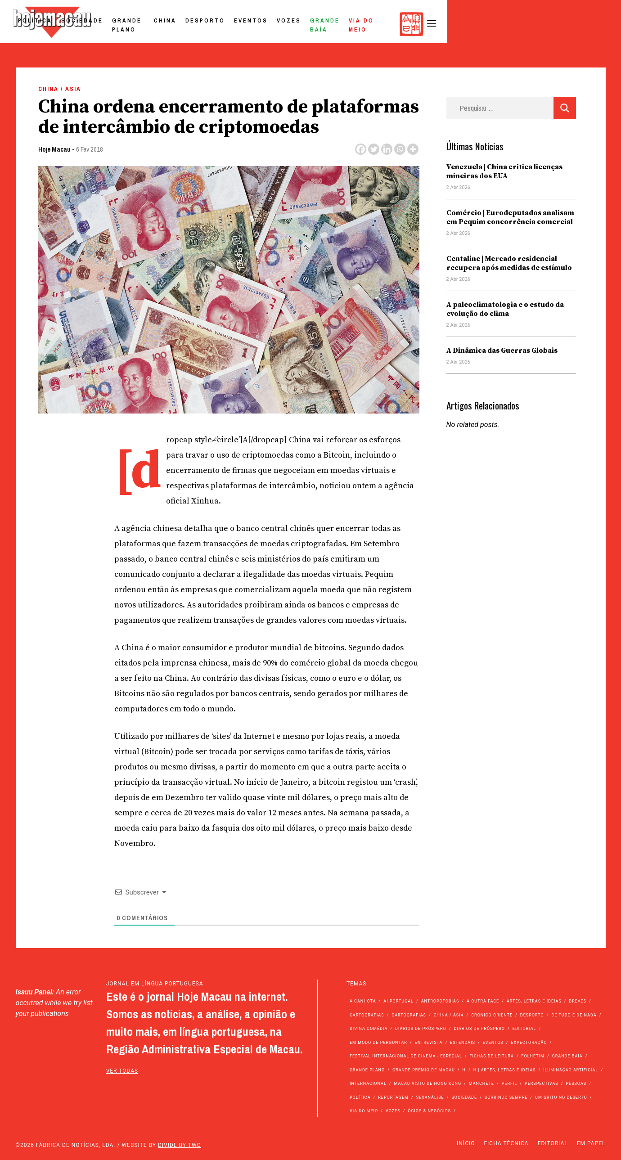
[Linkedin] (386, 149)
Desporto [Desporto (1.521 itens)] (532, 1015)
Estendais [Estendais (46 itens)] (462, 1042)
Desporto (336, 24)
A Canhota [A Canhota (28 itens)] (363, 1001)
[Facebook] (360, 149)
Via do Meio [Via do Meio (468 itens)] (364, 1111)
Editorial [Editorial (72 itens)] (524, 1028)
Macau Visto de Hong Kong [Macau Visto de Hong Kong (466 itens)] (427, 1083)
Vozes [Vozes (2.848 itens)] (393, 1111)
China (295, 24)
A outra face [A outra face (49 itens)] (483, 1001)
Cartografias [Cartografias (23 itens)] (409, 1015)
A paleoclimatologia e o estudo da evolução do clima (505, 309)
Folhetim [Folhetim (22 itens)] (533, 1056)
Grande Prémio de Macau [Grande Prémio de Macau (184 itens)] (423, 1070)
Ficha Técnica (506, 1143)
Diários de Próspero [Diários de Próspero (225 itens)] (420, 1028)
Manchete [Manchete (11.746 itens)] (481, 1083)
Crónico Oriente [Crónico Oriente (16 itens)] (492, 1015)
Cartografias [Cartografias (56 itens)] (367, 1015)
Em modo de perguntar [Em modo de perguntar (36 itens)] (378, 1042)
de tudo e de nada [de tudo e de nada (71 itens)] (573, 1015)
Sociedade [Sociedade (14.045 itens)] (464, 1097)
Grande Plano (247, 24)
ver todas (122, 1071)
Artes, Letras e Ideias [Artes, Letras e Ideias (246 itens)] (534, 1001)
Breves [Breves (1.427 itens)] (577, 1001)
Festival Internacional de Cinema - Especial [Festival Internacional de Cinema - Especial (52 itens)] (406, 1056)
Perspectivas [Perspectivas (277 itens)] (541, 1083)
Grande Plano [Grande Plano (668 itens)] (367, 1070)
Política (142, 24)
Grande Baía (465, 24)
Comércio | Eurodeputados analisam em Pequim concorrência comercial (510, 217)
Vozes (419, 24)
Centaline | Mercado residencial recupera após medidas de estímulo (509, 263)
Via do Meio (522, 24)
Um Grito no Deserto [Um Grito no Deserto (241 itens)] (561, 1097)
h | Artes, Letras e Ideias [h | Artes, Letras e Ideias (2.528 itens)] (504, 1070)
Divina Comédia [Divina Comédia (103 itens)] (368, 1028)
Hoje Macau (54, 149)
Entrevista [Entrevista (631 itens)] (429, 1042)
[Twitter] (373, 149)
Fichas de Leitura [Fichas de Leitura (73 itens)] (492, 1056)
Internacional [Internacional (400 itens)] (368, 1083)
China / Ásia (59, 89)
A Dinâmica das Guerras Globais (502, 350)
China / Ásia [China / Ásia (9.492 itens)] (449, 1015)
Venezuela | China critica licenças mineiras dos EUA (504, 171)
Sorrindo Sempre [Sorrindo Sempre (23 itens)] (506, 1097)
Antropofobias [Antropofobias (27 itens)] (440, 1001)
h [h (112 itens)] (463, 1070)
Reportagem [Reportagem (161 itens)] (393, 1097)
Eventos (381, 24)
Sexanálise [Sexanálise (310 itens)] (430, 1097)
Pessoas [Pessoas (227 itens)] (576, 1083)
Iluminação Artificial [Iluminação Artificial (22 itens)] (570, 1070)
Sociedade (189, 24)
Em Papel (591, 1143)
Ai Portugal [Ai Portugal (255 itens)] (398, 1001)
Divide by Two (179, 1145)
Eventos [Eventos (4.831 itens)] (493, 1042)
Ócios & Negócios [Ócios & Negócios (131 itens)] (429, 1111)
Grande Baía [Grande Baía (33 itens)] (567, 1056)
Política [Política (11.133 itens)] (360, 1097)
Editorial (553, 1143)
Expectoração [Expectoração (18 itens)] (529, 1042)
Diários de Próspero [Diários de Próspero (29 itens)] (479, 1028)
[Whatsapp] (399, 149)
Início (466, 1143)
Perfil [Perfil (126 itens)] (510, 1083)
